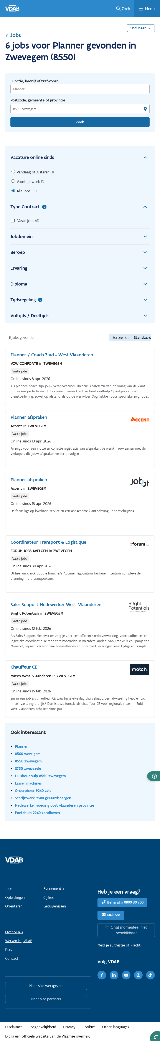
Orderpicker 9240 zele (33, 790)
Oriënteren (14, 906)
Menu (150, 8)
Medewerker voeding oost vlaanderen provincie (54, 805)
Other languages (115, 1027)
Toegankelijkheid (42, 1027)
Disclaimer (13, 1027)
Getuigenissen (54, 906)
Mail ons (113, 915)
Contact (11, 958)
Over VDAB (14, 932)
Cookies (88, 1027)
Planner (21, 746)
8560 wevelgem (27, 753)
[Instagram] (138, 975)
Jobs (13, 35)
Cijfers (48, 897)
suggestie (117, 945)
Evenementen (54, 888)
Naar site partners (46, 999)
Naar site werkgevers (46, 985)
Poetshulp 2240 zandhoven (37, 812)
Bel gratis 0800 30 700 (125, 902)
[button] (153, 776)
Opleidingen (15, 897)
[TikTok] (150, 975)
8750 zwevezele (28, 768)
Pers (8, 949)
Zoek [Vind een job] (80, 122)
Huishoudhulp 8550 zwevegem (40, 775)
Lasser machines (28, 783)
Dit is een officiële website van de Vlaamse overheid (48, 1036)
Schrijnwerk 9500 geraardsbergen (43, 798)
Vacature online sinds (80, 157)
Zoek (126, 8)
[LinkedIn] (114, 975)
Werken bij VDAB (18, 940)
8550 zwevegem (28, 761)
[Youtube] (126, 975)
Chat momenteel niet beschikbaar (129, 930)
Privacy (69, 1027)
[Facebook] (101, 975)
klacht (135, 945)
